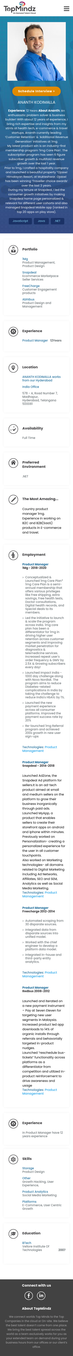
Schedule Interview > (36, 91)
